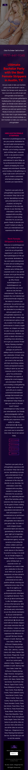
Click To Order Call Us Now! (14, 50)
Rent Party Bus (14, 449)
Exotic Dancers (14, 440)
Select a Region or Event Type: (14, 750)
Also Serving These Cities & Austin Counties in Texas (14, 760)
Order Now (14, 453)
